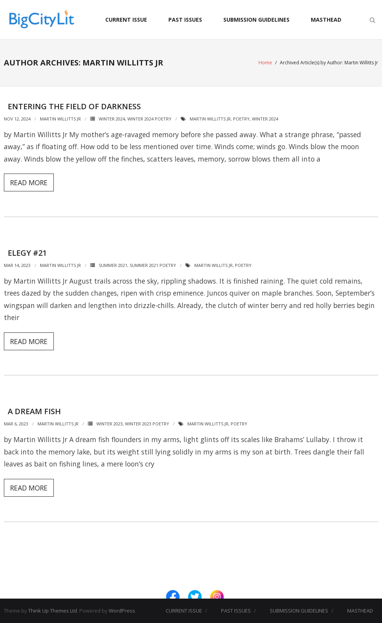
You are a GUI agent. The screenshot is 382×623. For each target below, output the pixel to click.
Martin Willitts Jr (60, 119)
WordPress (122, 610)
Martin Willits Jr (213, 265)
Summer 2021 (113, 265)
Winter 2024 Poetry (149, 119)
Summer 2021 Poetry (153, 265)
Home (265, 62)
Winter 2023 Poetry (147, 424)
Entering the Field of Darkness (74, 106)
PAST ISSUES (185, 19)
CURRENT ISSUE (126, 19)
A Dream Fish (34, 411)
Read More (29, 182)
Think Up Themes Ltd (52, 610)
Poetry (241, 119)
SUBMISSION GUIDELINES (256, 19)
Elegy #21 (27, 253)
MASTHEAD (326, 19)
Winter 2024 (112, 119)
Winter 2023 (109, 424)
